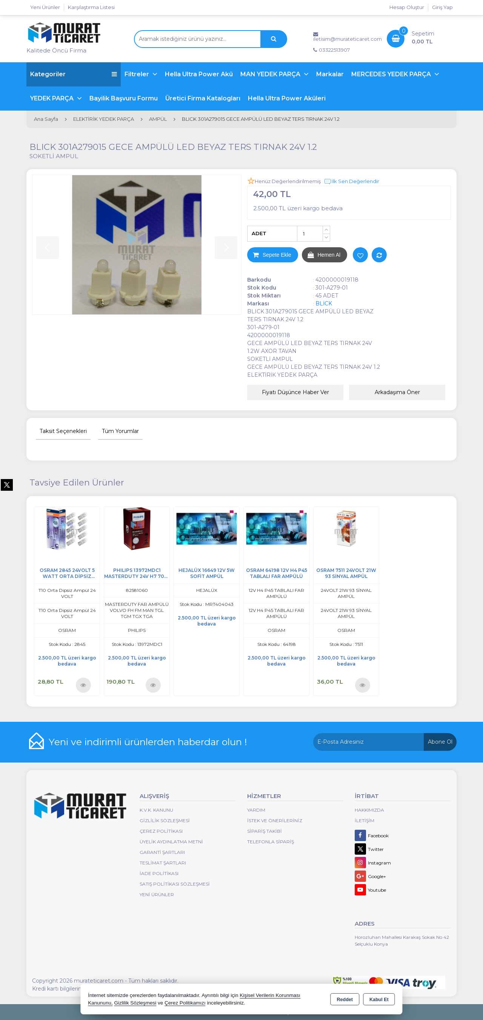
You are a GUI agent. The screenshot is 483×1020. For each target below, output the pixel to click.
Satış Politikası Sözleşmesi (175, 884)
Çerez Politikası (161, 831)
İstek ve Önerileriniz (274, 820)
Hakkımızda (369, 810)
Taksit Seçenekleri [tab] (63, 431)
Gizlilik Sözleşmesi (165, 820)
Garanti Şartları (162, 852)
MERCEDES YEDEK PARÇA (391, 74)
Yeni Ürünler (157, 894)
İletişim (364, 820)
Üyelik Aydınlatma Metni (171, 841)
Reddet (345, 999)
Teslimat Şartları (163, 863)
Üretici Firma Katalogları (202, 98)
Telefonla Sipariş (270, 841)
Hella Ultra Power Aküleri (287, 98)
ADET (259, 233)
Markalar (330, 74)
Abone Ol (440, 741)
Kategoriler (73, 74)
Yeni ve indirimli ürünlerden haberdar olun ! (148, 741)
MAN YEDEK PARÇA (271, 74)
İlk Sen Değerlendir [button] (351, 181)
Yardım (256, 810)
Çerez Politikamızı (185, 1003)
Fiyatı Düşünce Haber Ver (295, 392)
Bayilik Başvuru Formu (123, 98)
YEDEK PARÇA (52, 98)
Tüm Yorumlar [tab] (120, 431)
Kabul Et (379, 999)
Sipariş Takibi (264, 831)
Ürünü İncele (83, 684)
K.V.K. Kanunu (156, 810)
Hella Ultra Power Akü (199, 74)
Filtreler (138, 74)
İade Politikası (159, 873)
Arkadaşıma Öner (397, 392)
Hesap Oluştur (406, 7)
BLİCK (323, 303)
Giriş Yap (442, 7)
